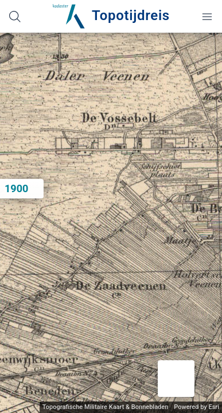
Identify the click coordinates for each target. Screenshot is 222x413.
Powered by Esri (196, 407)
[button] (176, 378)
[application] (111, 223)
